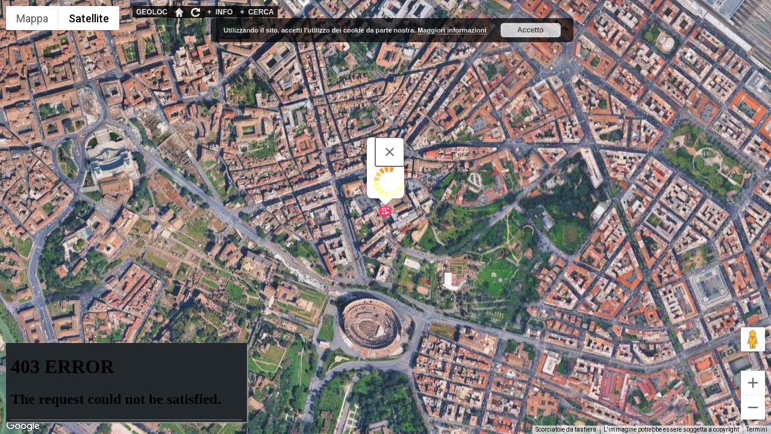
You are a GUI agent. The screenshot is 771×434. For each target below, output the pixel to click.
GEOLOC (151, 12)
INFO (220, 12)
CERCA (256, 12)
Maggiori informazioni (451, 30)
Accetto (530, 30)
